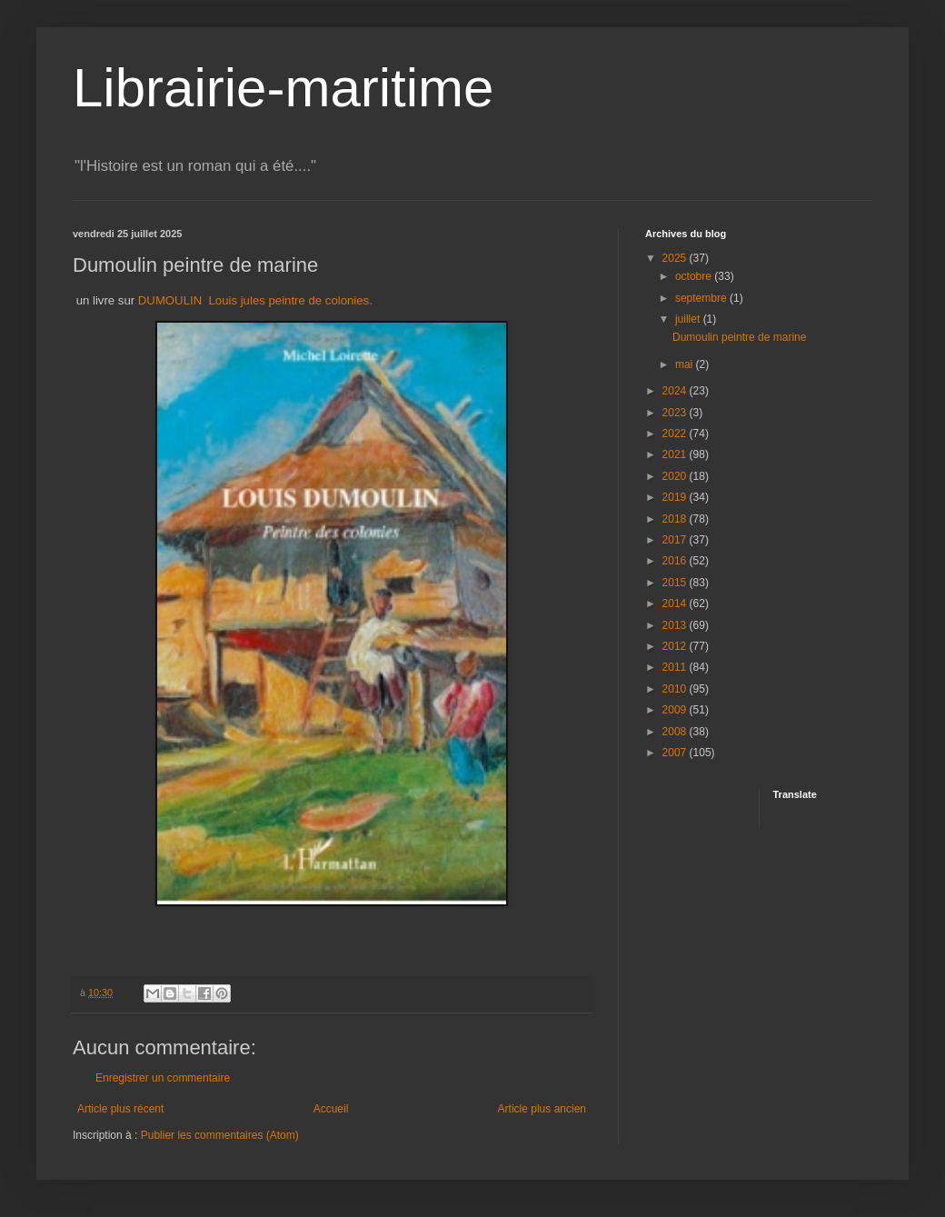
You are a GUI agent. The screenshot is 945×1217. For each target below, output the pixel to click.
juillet (689, 319)
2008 (676, 731)
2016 (676, 560)
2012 (676, 646)
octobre (694, 276)
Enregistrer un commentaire (162, 1078)
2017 (676, 540)
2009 (676, 709)
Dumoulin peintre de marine (739, 337)
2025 (676, 258)
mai (685, 364)
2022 (676, 433)
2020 (676, 476)
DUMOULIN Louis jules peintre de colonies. (255, 300)
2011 (676, 667)
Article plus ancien (542, 1108)
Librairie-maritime (283, 87)
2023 (676, 412)
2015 (676, 582)
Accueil (331, 1108)
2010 (676, 689)
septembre (702, 298)
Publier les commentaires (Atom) (220, 1135)
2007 (676, 752)
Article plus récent (120, 1108)
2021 (676, 454)
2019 (676, 497)
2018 (676, 519)
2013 (676, 625)
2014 (676, 603)
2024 (676, 390)
